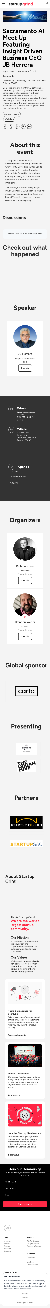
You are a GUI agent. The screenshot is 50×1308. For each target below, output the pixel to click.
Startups (7, 1246)
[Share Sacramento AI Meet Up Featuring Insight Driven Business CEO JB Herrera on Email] (23, 126)
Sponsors (7, 1249)
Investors (7, 1241)
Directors (7, 1251)
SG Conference (33, 1241)
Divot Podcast (32, 1265)
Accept (25, 1293)
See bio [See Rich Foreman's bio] (25, 580)
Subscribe (24, 1204)
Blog (29, 1260)
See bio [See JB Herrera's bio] (25, 368)
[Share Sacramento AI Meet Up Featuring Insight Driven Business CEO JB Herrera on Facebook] (5, 126)
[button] (47, 3)
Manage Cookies (25, 1302)
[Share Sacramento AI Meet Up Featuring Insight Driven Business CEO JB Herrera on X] (11, 126)
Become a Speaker (34, 1246)
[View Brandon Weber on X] (25, 617)
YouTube (30, 1262)
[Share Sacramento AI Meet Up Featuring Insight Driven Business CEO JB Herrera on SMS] (29, 126)
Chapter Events (33, 1244)
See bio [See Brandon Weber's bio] (25, 636)
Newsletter (31, 1257)
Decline (24, 1297)
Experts (6, 1244)
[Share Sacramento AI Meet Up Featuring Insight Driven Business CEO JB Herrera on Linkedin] (17, 126)
